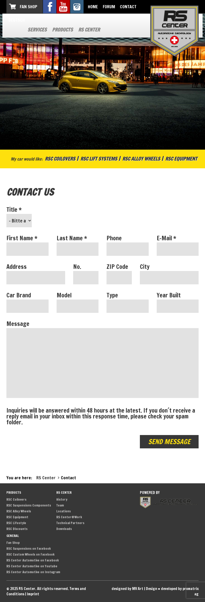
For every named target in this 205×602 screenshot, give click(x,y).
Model (64, 295)
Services (37, 29)
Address (16, 267)
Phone (114, 238)
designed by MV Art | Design (134, 588)
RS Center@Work (69, 517)
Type (112, 295)
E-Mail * (166, 238)
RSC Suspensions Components (28, 505)
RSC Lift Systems (98, 158)
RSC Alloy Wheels (141, 158)
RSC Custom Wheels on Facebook (30, 554)
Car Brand (18, 295)
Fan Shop (28, 7)
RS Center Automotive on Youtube (31, 566)
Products (62, 29)
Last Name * (72, 238)
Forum (109, 7)
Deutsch (17, 20)
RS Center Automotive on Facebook (32, 560)
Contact (128, 7)
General (12, 535)
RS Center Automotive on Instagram (33, 572)
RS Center (89, 29)
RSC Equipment (181, 158)
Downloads (64, 529)
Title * (14, 210)
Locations (63, 511)
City (144, 267)
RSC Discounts (16, 529)
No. (77, 267)
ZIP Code (117, 267)
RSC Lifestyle (16, 523)
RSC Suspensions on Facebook (28, 548)
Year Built (169, 295)
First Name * (21, 238)
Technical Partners (70, 523)
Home (93, 7)
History (61, 499)
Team (60, 505)
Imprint (33, 594)
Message (17, 324)
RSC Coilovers (60, 158)
